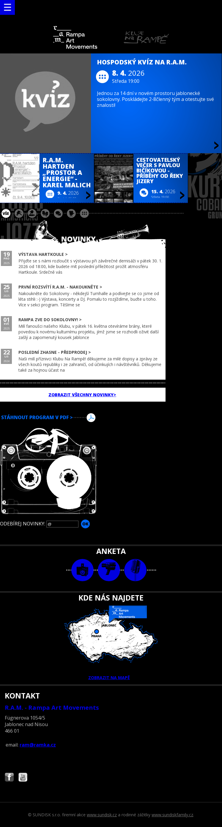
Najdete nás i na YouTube (22, 778)
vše (6, 213)
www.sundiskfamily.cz (172, 815)
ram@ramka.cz (38, 745)
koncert (19, 213)
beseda (58, 213)
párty (32, 213)
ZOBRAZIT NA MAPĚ (111, 643)
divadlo (45, 213)
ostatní (84, 213)
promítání (71, 213)
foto (82, 570)
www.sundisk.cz (102, 815)
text (135, 570)
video (109, 570)
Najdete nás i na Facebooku (9, 778)
